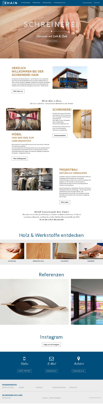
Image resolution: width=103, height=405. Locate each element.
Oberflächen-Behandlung (59, 389)
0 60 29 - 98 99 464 (24, 372)
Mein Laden (65, 202)
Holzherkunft (39, 389)
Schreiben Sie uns (51, 372)
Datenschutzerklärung (55, 399)
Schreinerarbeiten (60, 136)
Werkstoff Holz (73, 389)
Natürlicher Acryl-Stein (8, 389)
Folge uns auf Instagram (51, 345)
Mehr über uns (18, 91)
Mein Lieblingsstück (19, 159)
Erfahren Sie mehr (51, 41)
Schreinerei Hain (6, 399)
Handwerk (21, 389)
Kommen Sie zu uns (78, 372)
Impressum (45, 399)
